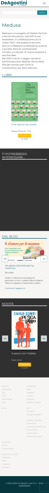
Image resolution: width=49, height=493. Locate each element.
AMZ (4, 402)
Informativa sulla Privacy (36, 427)
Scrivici (4, 445)
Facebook (6, 457)
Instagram (6, 464)
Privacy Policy (32, 430)
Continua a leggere (15, 288)
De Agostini (6, 389)
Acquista (25, 136)
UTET (4, 396)
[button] (5, 259)
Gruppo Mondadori (34, 414)
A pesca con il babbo (23, 353)
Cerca (42, 12)
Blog (4, 408)
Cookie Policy (32, 433)
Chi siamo (30, 411)
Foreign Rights (8, 449)
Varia (28, 389)
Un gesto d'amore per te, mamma (19, 267)
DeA (3, 393)
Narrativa (30, 396)
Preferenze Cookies (34, 436)
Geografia (30, 399)
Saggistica (30, 393)
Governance (31, 423)
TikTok (4, 461)
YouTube (5, 467)
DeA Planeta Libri (14, 3)
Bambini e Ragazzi (34, 402)
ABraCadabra (7, 399)
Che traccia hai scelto (24, 124)
